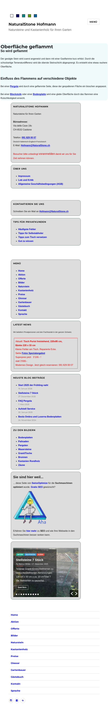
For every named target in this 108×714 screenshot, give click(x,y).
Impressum (24, 176)
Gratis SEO (37, 487)
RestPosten (30, 554)
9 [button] (36, 594)
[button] (72, 593)
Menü (93, 22)
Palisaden (23, 441)
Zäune (21, 465)
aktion (20, 554)
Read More (22, 587)
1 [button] (16, 594)
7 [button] (31, 594)
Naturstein (23, 286)
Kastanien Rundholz (29, 461)
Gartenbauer (25, 302)
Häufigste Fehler (27, 229)
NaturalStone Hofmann (32, 24)
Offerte (22, 278)
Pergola (14, 86)
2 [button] (19, 594)
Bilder (21, 282)
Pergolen (23, 445)
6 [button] (28, 594)
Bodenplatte (39, 94)
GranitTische (25, 453)
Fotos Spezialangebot (33, 353)
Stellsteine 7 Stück (28, 393)
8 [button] (33, 594)
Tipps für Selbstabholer (30, 233)
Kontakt (22, 310)
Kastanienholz (25, 290)
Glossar (22, 298)
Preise (21, 294)
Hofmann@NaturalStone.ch (35, 145)
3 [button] (21, 594)
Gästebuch (24, 306)
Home (21, 271)
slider (40, 554)
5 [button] (26, 594)
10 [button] (38, 594)
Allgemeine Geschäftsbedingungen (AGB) (40, 184)
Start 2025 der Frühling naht (33, 385)
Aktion (21, 275)
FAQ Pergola (25, 401)
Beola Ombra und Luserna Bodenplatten (39, 416)
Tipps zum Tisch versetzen (32, 237)
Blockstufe (16, 94)
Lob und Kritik (25, 180)
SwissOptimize (40, 483)
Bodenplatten (25, 437)
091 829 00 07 (29, 137)
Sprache (22, 314)
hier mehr (31, 531)
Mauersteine (24, 449)
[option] (45, 572)
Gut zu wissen (25, 241)
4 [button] (24, 594)
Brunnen (23, 457)
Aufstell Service (26, 409)
